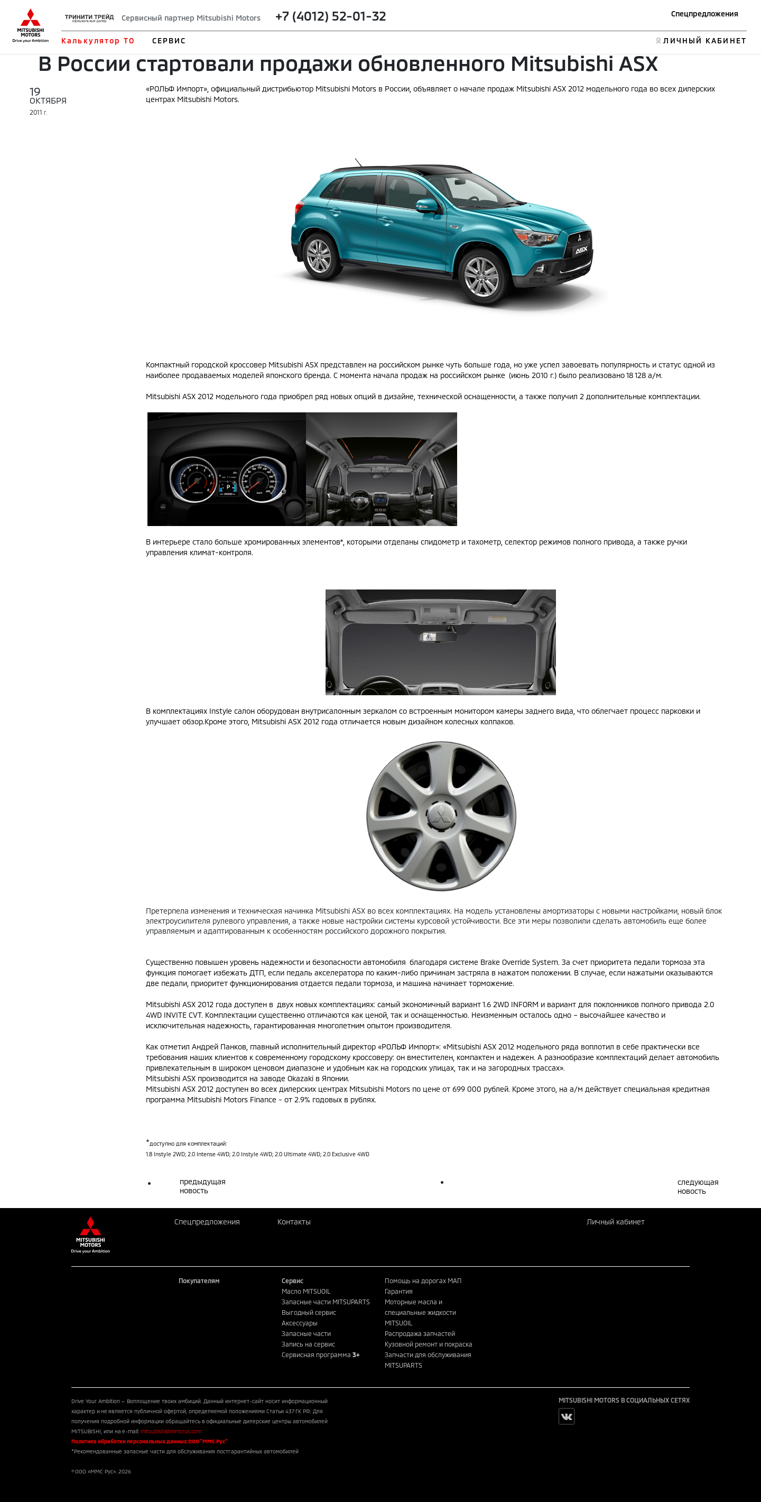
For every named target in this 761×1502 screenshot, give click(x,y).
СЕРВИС (169, 40)
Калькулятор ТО (98, 40)
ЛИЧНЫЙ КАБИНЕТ (704, 40)
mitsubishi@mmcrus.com (171, 1431)
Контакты (294, 1221)
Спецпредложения (704, 13)
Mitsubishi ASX (171, 1004)
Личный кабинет (616, 1221)
